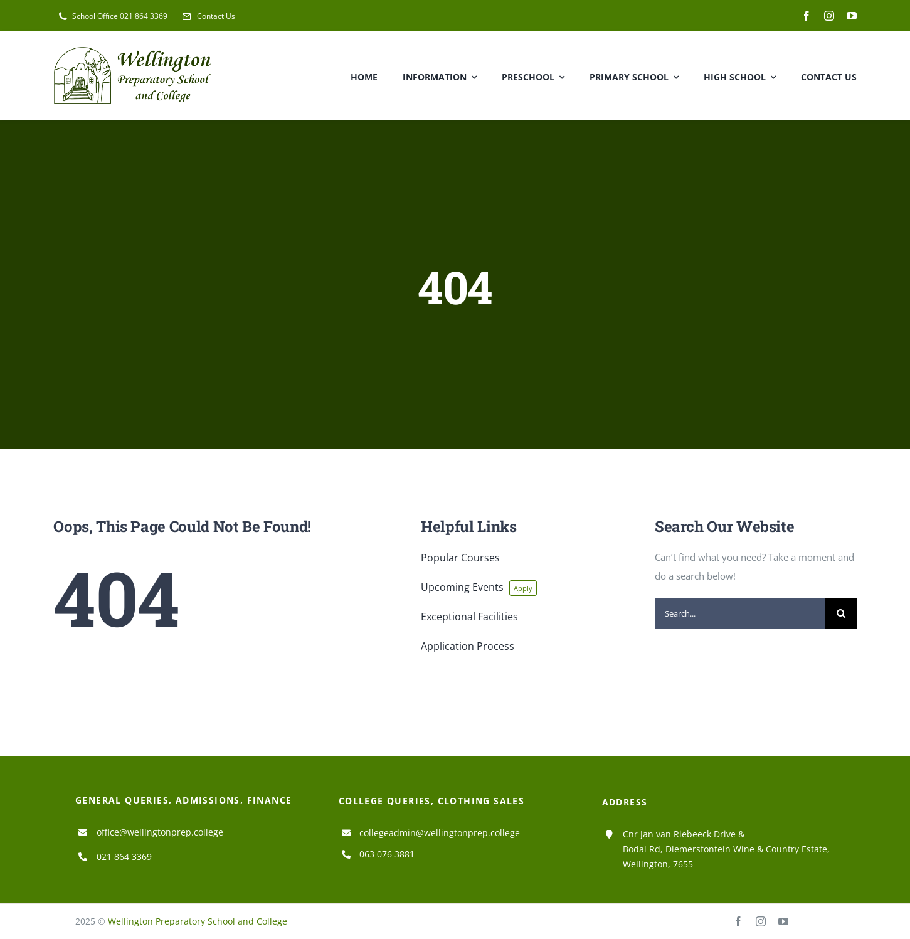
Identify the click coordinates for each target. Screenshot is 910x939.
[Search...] (740, 613)
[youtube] (852, 16)
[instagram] (829, 16)
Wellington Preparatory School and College (197, 921)
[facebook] (807, 16)
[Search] (841, 613)
